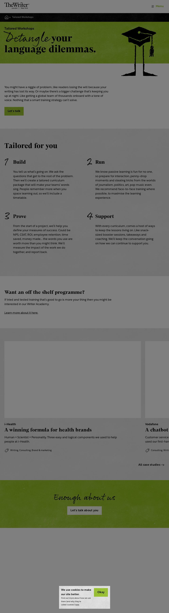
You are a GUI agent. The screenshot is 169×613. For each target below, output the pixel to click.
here (77, 605)
